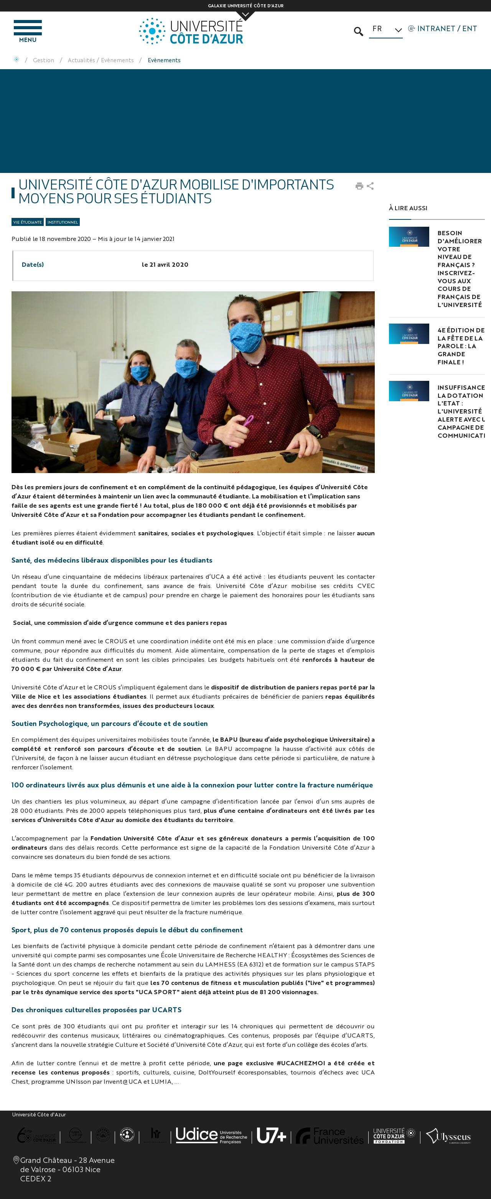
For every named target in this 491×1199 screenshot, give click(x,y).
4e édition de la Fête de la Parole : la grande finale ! (461, 346)
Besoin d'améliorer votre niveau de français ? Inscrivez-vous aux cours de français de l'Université (460, 269)
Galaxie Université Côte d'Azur (245, 5)
